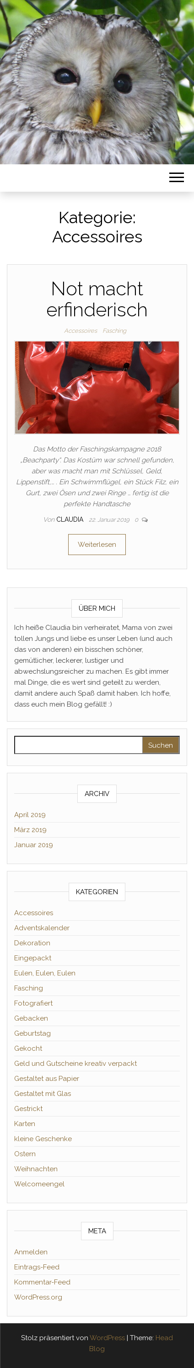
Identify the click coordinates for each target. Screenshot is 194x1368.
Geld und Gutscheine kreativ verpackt (75, 1063)
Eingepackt (32, 958)
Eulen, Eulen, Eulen (44, 973)
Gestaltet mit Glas (42, 1094)
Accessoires (80, 330)
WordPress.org (38, 1297)
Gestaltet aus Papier (46, 1078)
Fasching (114, 330)
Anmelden (31, 1252)
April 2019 (30, 815)
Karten (24, 1124)
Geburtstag (32, 1033)
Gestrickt (28, 1109)
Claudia (70, 519)
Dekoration (32, 943)
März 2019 (30, 830)
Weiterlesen (97, 544)
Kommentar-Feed (42, 1282)
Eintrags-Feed (36, 1267)
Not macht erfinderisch (97, 299)
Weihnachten (36, 1169)
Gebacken (31, 1018)
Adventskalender (42, 928)
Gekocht (28, 1048)
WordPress (107, 1338)
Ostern (25, 1154)
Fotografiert (33, 1003)
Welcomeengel (39, 1184)
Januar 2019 (33, 845)
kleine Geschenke (43, 1139)
